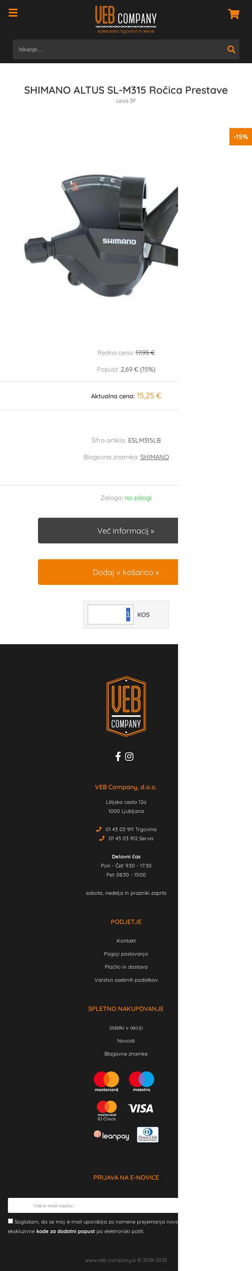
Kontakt (126, 940)
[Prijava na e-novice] (236, 1205)
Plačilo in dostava (126, 967)
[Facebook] (120, 758)
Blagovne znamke (126, 1053)
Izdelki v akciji (126, 1027)
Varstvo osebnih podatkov (126, 980)
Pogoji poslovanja (126, 953)
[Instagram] (131, 758)
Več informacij (123, 531)
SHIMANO (154, 457)
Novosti (126, 1040)
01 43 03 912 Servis (131, 838)
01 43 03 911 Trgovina (131, 829)
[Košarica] (231, 14)
